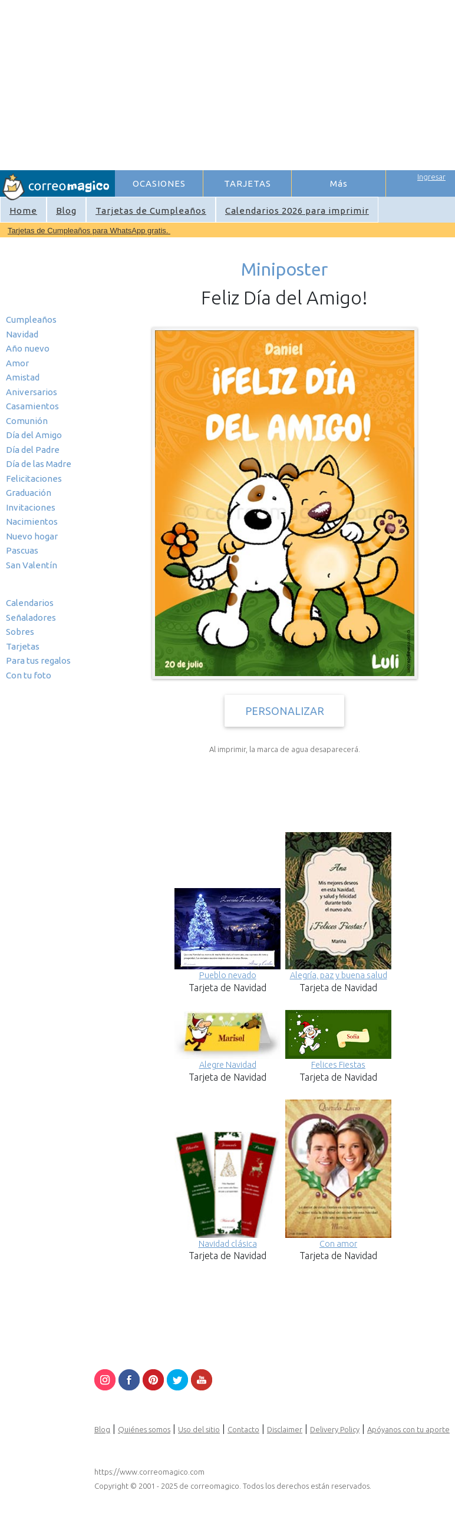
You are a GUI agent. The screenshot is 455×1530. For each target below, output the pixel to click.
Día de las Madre (38, 464)
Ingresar (431, 177)
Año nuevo (28, 348)
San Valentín (31, 565)
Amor (17, 363)
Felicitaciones (34, 478)
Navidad (22, 334)
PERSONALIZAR (284, 711)
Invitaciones (30, 507)
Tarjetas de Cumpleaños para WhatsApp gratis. (89, 230)
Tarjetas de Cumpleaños (150, 211)
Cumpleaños (31, 319)
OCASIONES (159, 183)
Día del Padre (33, 450)
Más (339, 183)
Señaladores (31, 617)
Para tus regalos (38, 660)
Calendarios (30, 603)
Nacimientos (32, 521)
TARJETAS (247, 183)
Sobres (20, 632)
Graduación (28, 493)
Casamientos (32, 406)
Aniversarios (31, 392)
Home (23, 211)
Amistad (22, 377)
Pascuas (22, 550)
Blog (66, 211)
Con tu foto (28, 675)
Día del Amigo (34, 435)
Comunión (27, 421)
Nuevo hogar (32, 536)
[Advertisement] (284, 83)
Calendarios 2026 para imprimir (297, 211)
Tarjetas (22, 646)
